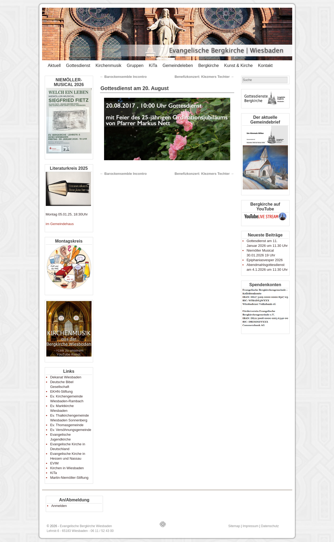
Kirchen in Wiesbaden (67, 468)
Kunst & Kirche (238, 65)
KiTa (153, 65)
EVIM (54, 463)
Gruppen (135, 65)
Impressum (250, 526)
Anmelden (59, 506)
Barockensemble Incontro (123, 77)
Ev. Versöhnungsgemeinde (70, 430)
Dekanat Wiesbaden (65, 377)
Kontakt (265, 65)
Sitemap (234, 526)
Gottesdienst (78, 65)
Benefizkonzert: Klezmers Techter (204, 77)
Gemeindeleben (178, 65)
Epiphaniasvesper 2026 (264, 260)
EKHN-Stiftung (61, 391)
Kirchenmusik (108, 65)
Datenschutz (270, 526)
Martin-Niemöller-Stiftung (69, 478)
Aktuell (54, 65)
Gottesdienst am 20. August (135, 88)
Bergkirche (208, 65)
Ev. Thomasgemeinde (66, 425)
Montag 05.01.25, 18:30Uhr (67, 214)
